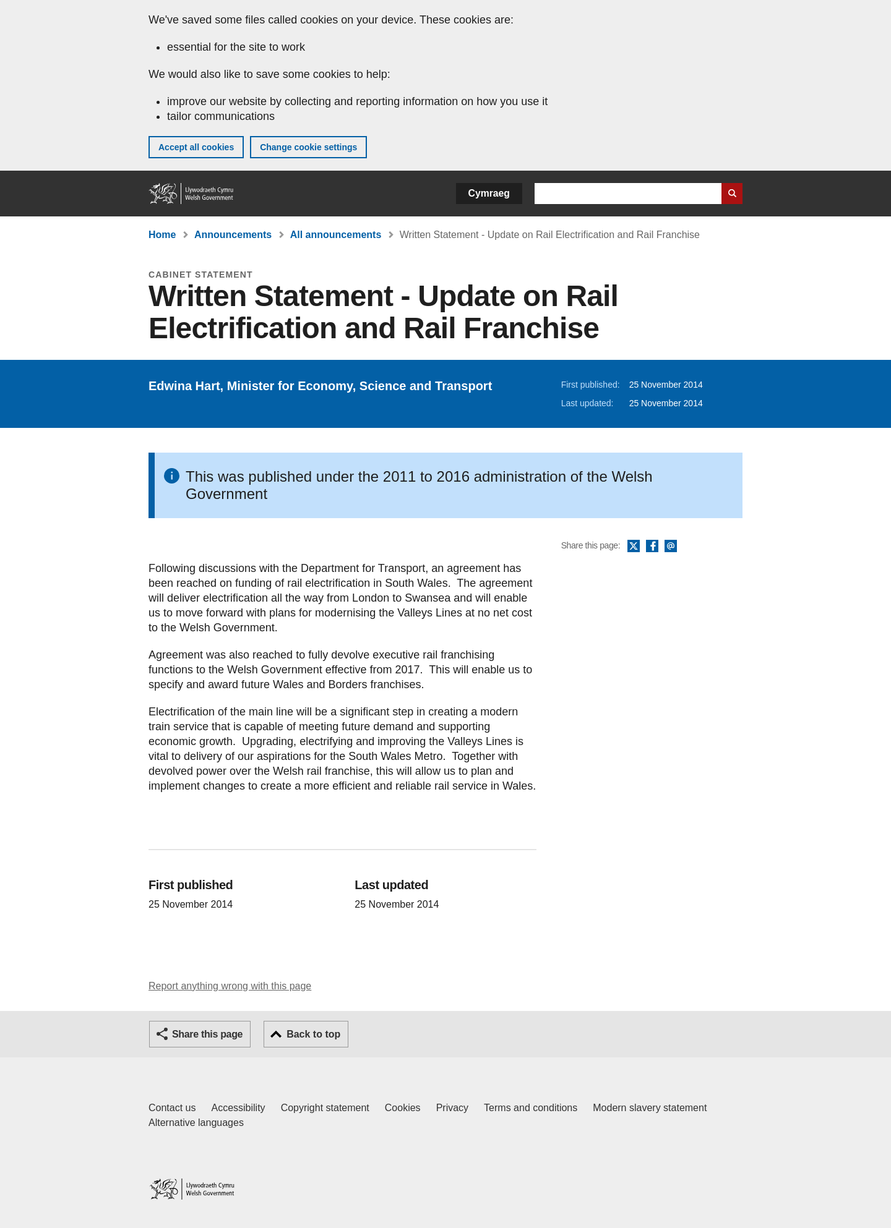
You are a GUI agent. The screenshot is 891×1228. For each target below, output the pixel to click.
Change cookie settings (308, 147)
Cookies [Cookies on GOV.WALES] (403, 1107)
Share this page (207, 1034)
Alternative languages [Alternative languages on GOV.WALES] (196, 1122)
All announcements (336, 234)
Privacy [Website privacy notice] (452, 1107)
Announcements (233, 234)
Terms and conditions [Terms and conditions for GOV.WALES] (530, 1107)
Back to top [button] (313, 1034)
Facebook (652, 546)
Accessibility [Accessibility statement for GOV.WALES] (238, 1107)
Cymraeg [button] (489, 193)
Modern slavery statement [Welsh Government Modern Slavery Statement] (650, 1107)
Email (671, 546)
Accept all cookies (196, 147)
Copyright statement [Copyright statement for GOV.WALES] (325, 1107)
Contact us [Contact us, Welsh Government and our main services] (172, 1107)
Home (162, 234)
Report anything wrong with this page (229, 986)
